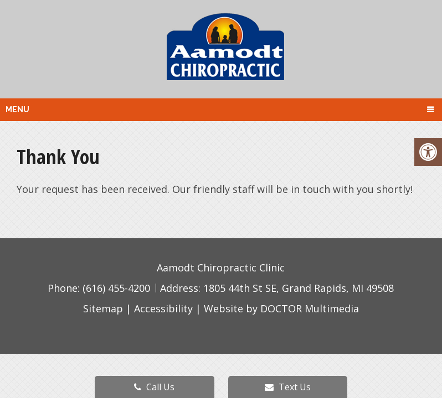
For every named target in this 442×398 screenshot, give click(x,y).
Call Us (154, 387)
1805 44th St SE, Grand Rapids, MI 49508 (298, 288)
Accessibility (163, 308)
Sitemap (103, 308)
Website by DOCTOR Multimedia (281, 308)
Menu (17, 109)
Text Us (288, 387)
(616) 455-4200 (118, 288)
